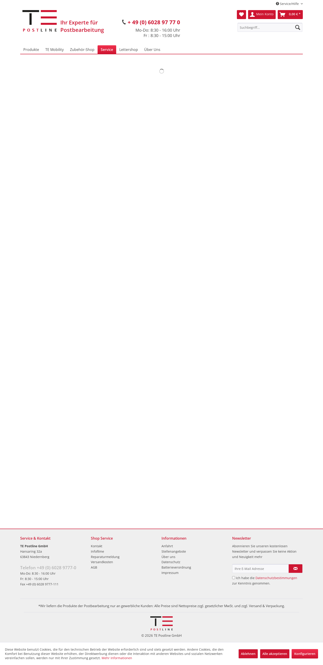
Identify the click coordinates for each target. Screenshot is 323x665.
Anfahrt (167, 546)
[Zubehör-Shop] (82, 49)
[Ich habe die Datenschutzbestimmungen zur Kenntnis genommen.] (233, 577)
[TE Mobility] (54, 49)
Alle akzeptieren (274, 654)
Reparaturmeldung (105, 557)
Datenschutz (171, 562)
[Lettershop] (128, 49)
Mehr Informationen (117, 658)
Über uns (168, 557)
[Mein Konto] (262, 14)
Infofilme (97, 551)
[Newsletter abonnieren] (295, 568)
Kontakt (96, 546)
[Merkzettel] (241, 14)
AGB (94, 567)
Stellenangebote (174, 551)
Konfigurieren (304, 654)
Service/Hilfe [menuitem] (288, 4)
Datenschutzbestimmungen (276, 578)
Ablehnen (248, 654)
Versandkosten (102, 562)
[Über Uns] (152, 49)
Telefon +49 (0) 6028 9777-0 (48, 568)
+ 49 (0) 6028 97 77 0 (154, 22)
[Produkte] (31, 49)
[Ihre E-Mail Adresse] (260, 568)
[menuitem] (270, 27)
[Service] (107, 49)
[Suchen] (297, 27)
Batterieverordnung (176, 567)
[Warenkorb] (290, 14)
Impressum (170, 573)
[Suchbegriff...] (270, 27)
